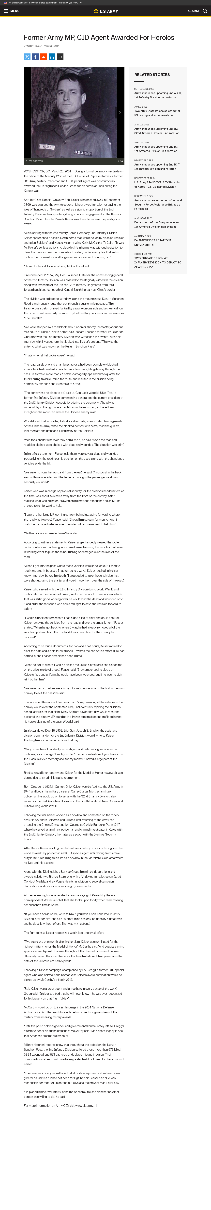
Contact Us (49, 1195)
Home (33, 1195)
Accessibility (108, 1195)
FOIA (126, 1195)
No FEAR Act (141, 1195)
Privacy (67, 1195)
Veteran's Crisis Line (167, 1195)
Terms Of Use (85, 1195)
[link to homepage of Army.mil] (105, 10)
